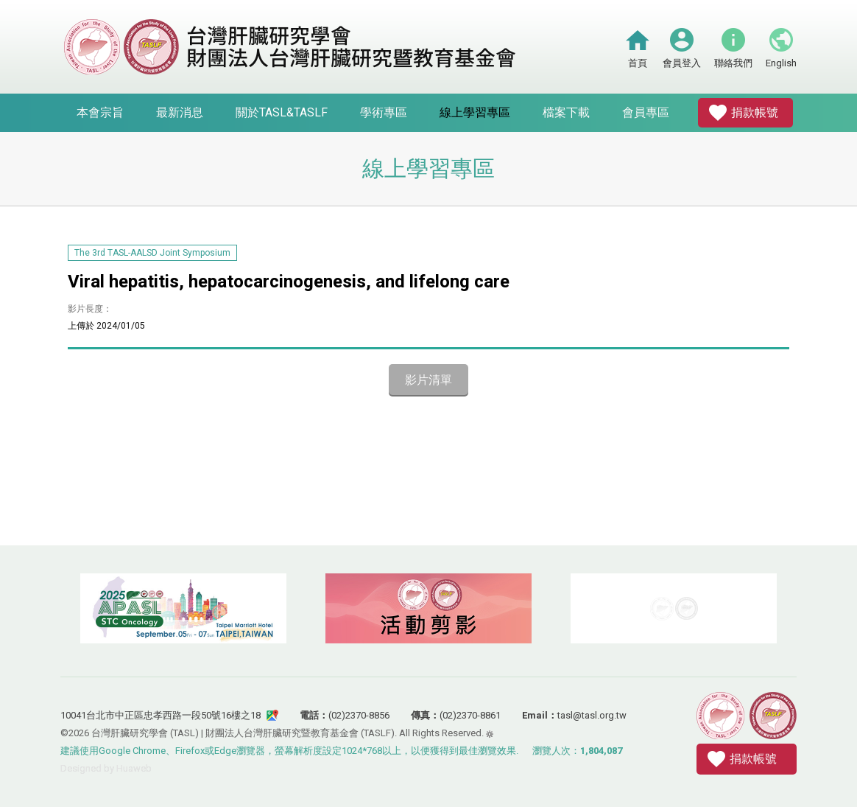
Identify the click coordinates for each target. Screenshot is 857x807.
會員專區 (645, 112)
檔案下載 (566, 112)
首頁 (637, 63)
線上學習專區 (475, 112)
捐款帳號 (754, 112)
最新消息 (179, 112)
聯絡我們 (733, 63)
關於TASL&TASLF (282, 112)
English (781, 63)
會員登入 (682, 63)
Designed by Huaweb (106, 768)
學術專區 (383, 112)
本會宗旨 (100, 112)
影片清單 (428, 380)
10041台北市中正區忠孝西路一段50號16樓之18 (160, 715)
